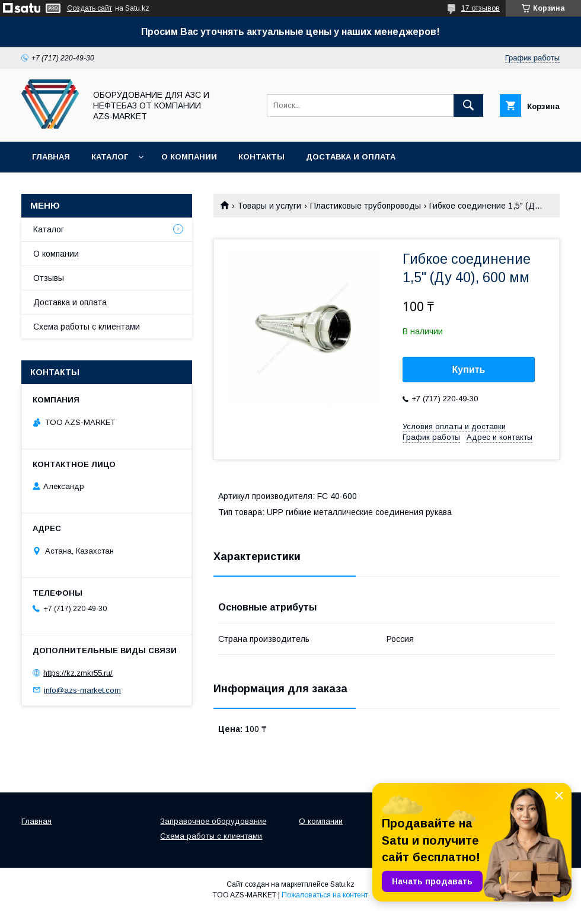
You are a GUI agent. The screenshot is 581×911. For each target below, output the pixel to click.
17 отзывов (480, 8)
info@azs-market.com (82, 689)
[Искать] (468, 105)
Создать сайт (89, 8)
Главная (51, 156)
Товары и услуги (269, 205)
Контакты (261, 156)
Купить (469, 370)
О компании (189, 156)
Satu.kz (342, 884)
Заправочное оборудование (213, 821)
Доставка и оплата (350, 156)
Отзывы (48, 278)
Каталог (109, 156)
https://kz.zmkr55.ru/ (78, 673)
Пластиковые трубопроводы (365, 205)
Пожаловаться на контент (325, 895)
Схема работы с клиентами (86, 326)
